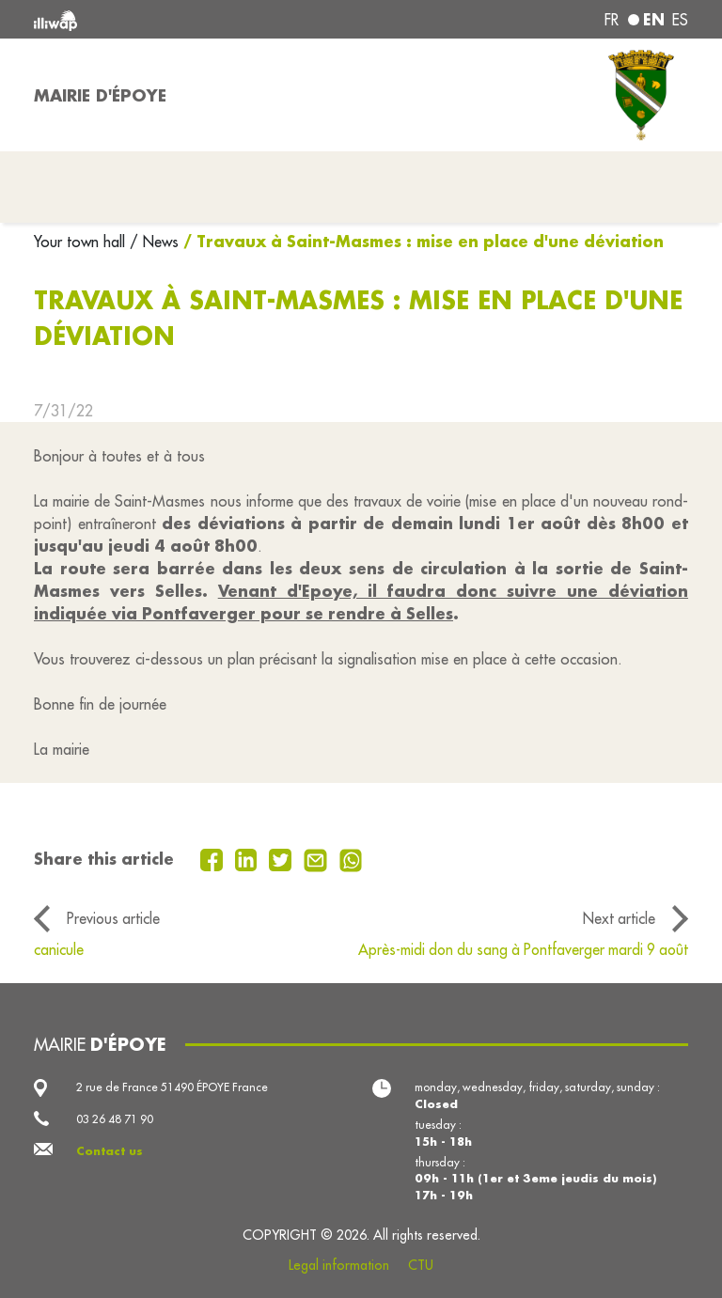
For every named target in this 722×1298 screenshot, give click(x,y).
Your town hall (82, 241)
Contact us (109, 1151)
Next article (619, 918)
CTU (420, 1265)
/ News (154, 241)
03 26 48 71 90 (114, 1119)
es (680, 19)
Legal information (339, 1265)
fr (611, 19)
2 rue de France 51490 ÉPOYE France (172, 1087)
